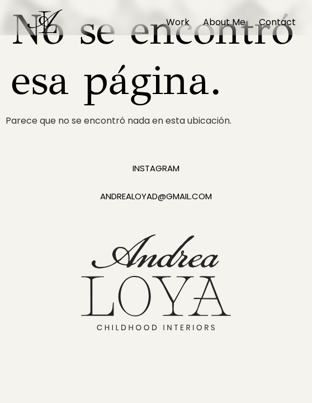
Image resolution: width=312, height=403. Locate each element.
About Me (224, 22)
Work (178, 22)
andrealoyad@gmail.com (156, 196)
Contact (277, 22)
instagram (156, 168)
